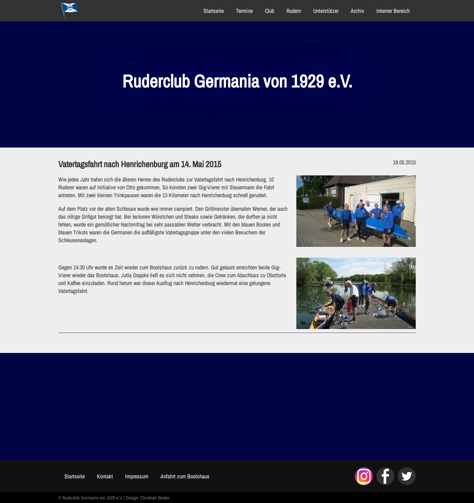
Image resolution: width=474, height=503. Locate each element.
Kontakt (105, 476)
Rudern (293, 11)
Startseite (213, 11)
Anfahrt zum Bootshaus (185, 476)
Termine (244, 11)
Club (269, 11)
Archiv (357, 11)
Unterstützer (326, 11)
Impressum (136, 476)
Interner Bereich (393, 11)
